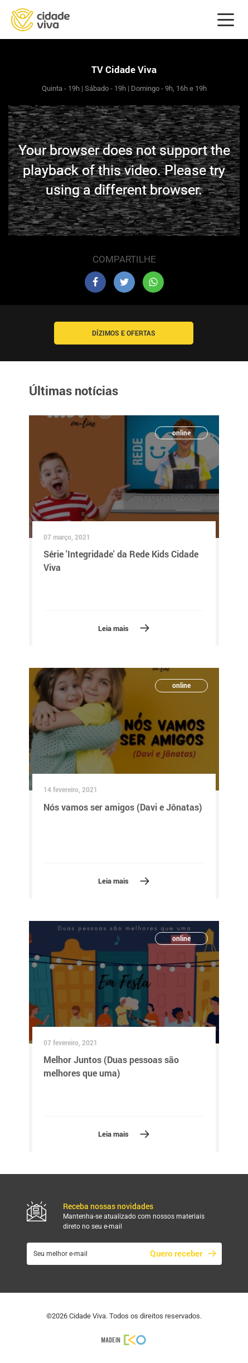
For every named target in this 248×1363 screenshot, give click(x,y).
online (181, 432)
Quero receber (176, 1253)
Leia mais (113, 628)
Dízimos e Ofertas (123, 332)
